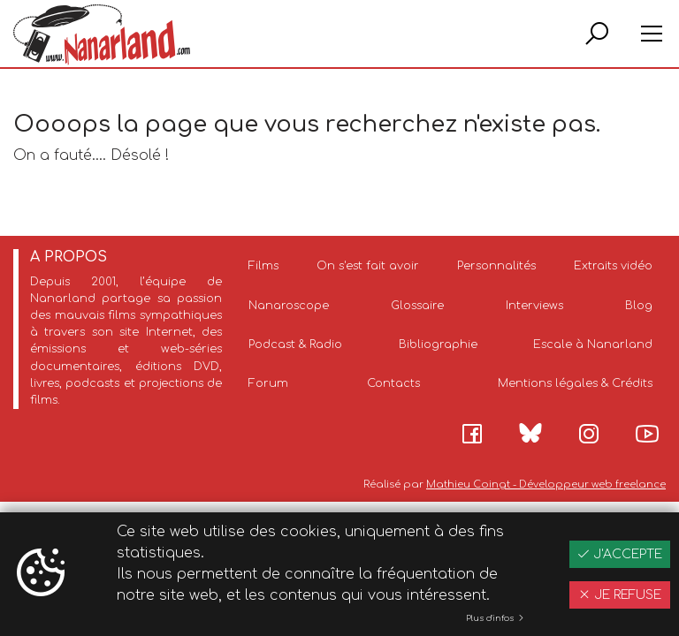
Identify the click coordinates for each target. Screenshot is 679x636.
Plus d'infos (495, 618)
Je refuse (619, 595)
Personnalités (496, 266)
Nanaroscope (288, 305)
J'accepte (619, 554)
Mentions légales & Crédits (575, 383)
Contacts (393, 383)
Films (263, 266)
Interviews (534, 305)
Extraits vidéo (613, 266)
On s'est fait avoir (368, 266)
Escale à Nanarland (592, 344)
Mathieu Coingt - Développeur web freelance (546, 484)
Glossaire (417, 305)
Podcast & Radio (295, 344)
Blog (638, 305)
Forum (268, 383)
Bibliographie (438, 344)
